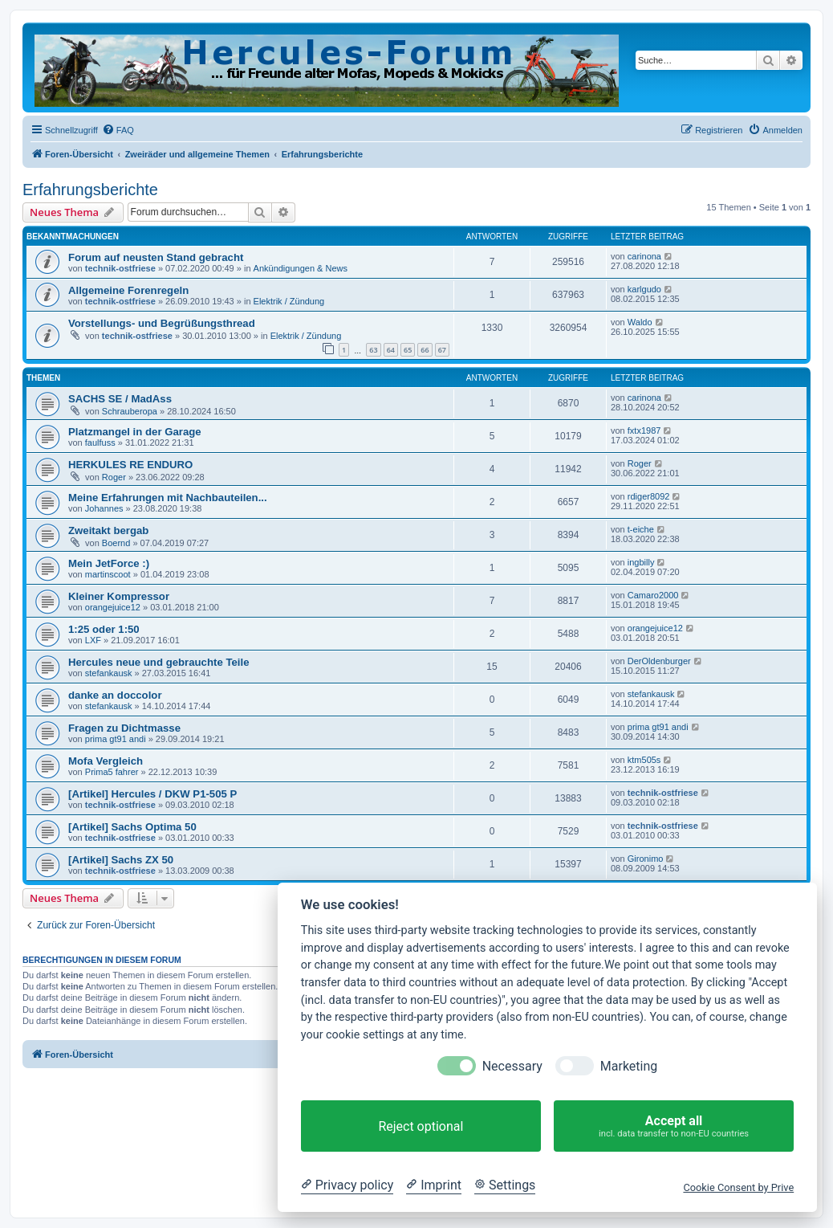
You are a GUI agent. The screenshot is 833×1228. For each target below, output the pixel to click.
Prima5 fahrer (112, 772)
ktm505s (644, 760)
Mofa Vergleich (105, 761)
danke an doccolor (115, 695)
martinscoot (108, 574)
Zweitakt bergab (108, 530)
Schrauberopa (129, 411)
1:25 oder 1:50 (104, 629)
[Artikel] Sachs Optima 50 (132, 827)
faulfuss (100, 442)
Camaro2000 (653, 595)
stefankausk (108, 673)
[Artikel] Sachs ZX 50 (120, 860)
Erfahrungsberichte (90, 189)
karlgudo (644, 289)
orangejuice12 (112, 607)
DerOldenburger (659, 661)
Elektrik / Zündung (289, 301)
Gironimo (646, 858)
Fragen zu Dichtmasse (124, 728)
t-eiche (641, 529)
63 (373, 350)
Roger (114, 477)
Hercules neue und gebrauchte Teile (158, 662)
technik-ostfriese (120, 268)
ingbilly (641, 562)
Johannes (104, 508)
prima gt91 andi (115, 739)
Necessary (512, 1066)
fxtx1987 (644, 430)
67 (442, 350)
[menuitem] (118, 130)
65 (408, 350)
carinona (644, 256)
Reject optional (420, 1126)
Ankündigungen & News (300, 268)
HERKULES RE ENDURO (130, 465)
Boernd (116, 543)
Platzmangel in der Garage (134, 432)
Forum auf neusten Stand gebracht (155, 257)
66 (425, 350)
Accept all (673, 1126)
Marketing (628, 1066)
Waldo (640, 322)
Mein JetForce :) (108, 563)
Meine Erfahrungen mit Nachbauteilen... (167, 498)
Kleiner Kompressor (118, 596)
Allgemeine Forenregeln (128, 290)
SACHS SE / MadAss (120, 399)
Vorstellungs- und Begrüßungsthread (161, 323)
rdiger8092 (649, 496)
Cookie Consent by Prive (738, 1187)
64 (391, 350)
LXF (93, 640)
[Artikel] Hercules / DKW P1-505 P (152, 794)
